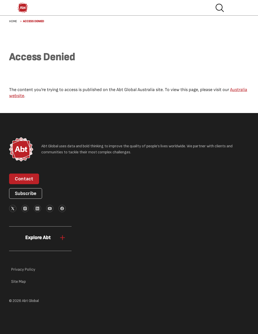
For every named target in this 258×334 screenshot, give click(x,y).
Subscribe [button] (25, 193)
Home (13, 21)
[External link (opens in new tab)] (12, 208)
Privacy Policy (23, 269)
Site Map (18, 281)
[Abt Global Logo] (22, 7)
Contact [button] (24, 179)
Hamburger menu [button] (236, 8)
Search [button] (220, 8)
